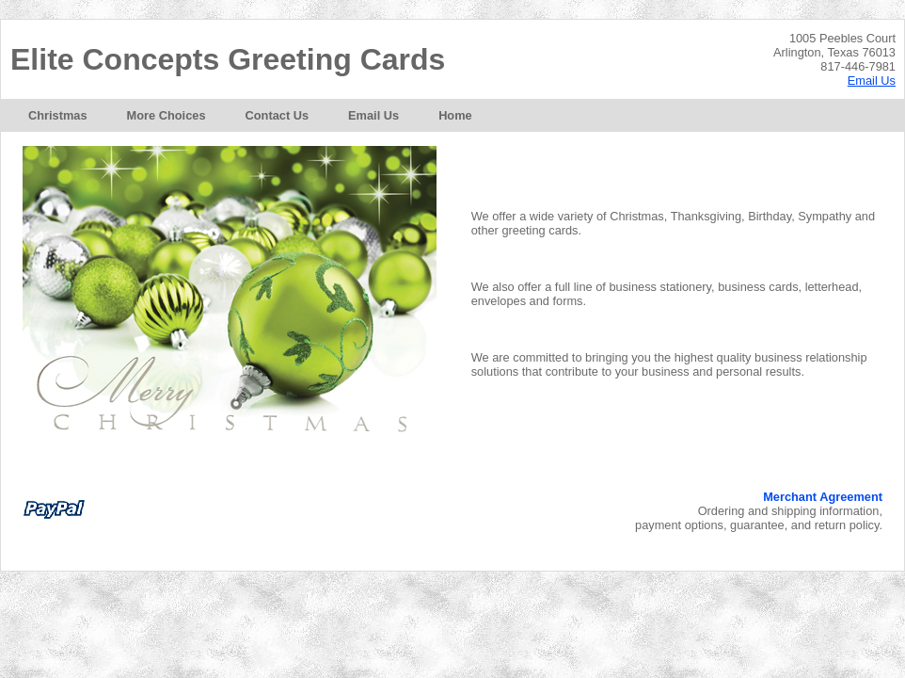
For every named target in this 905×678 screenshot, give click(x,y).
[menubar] (250, 115)
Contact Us (278, 115)
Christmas (57, 115)
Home (455, 115)
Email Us (872, 80)
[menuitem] (57, 115)
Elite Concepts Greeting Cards (227, 59)
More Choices (166, 115)
